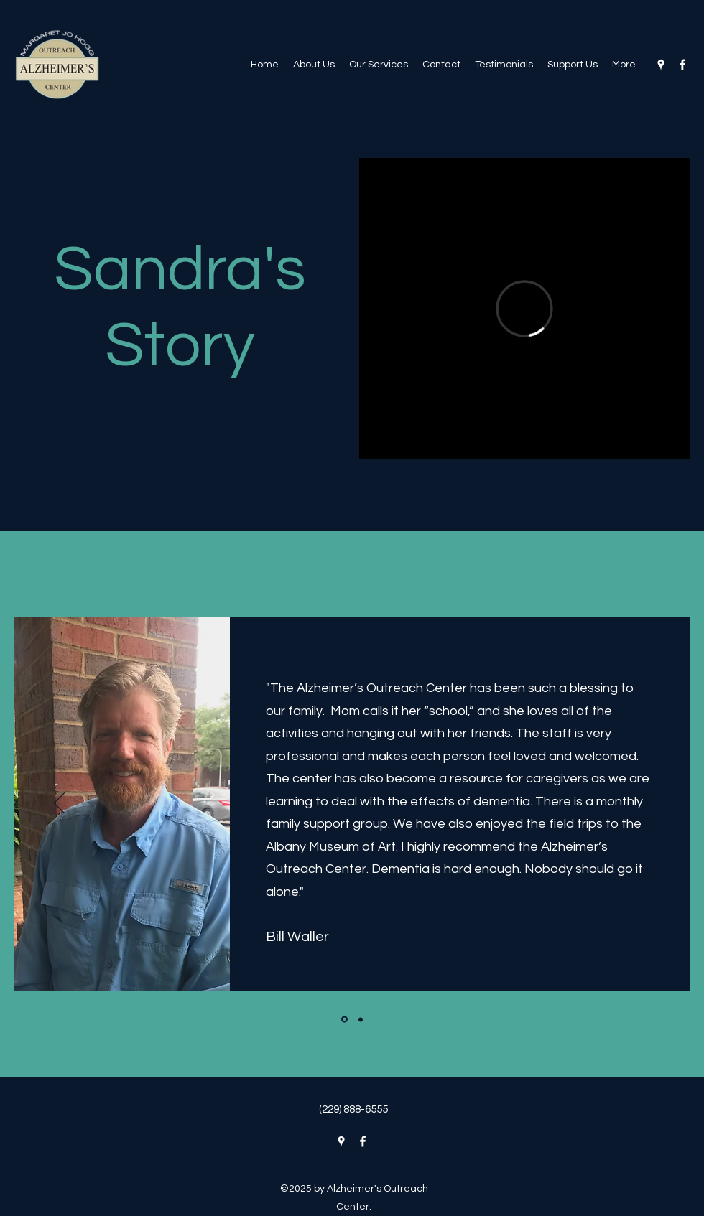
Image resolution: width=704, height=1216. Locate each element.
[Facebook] (682, 64)
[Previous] (59, 803)
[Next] (644, 803)
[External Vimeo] (524, 308)
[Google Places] (661, 64)
